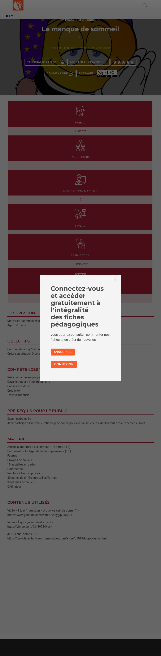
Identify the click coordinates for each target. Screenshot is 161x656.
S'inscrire (62, 352)
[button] (156, 5)
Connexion (64, 364)
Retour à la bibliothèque (82, 20)
